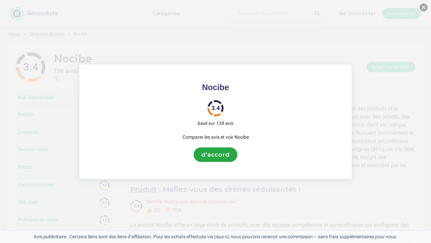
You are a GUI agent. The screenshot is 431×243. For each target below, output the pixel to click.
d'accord (215, 154)
